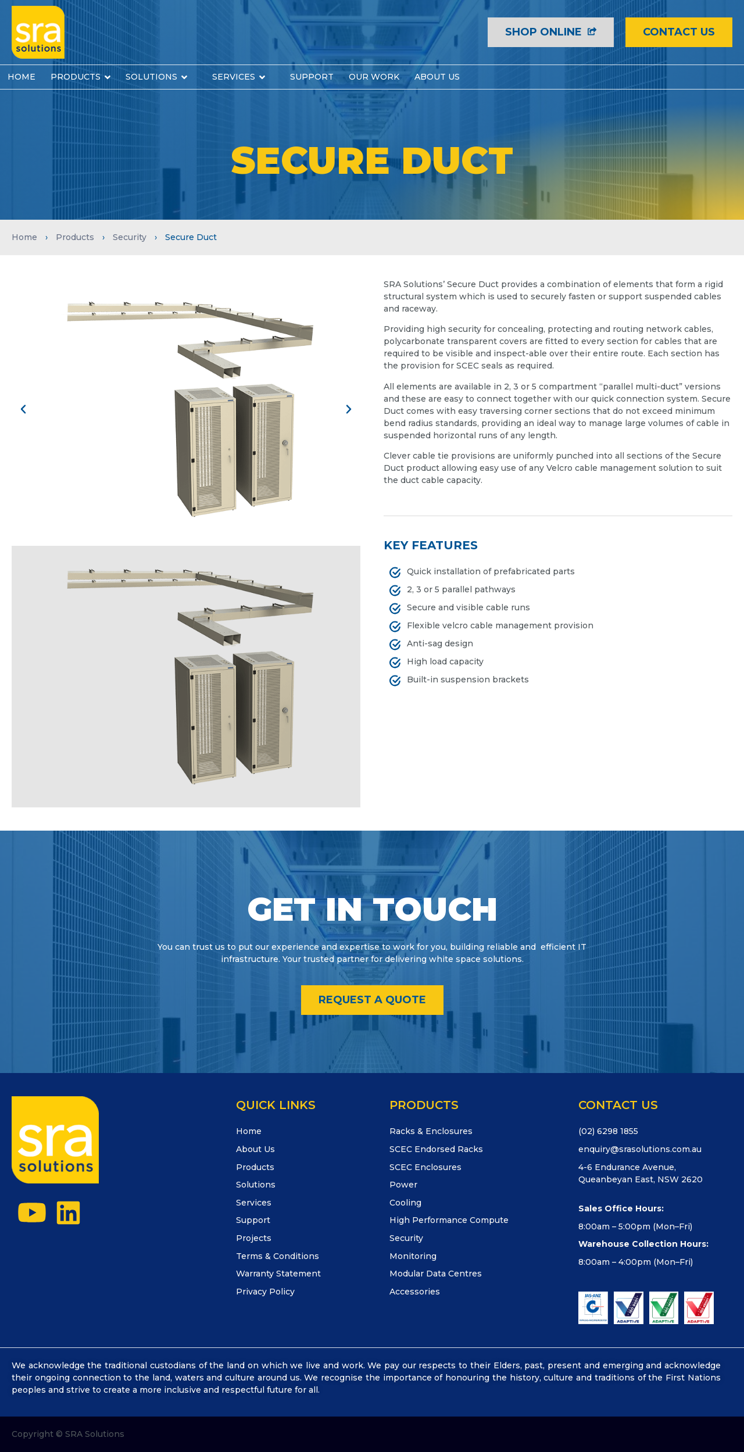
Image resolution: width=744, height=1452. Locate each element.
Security (129, 237)
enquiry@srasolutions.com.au (640, 1149)
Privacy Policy (265, 1291)
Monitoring (413, 1256)
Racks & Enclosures (431, 1131)
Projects (253, 1238)
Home (24, 237)
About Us (255, 1149)
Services (253, 1202)
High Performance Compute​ (449, 1220)
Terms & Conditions (277, 1256)
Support (253, 1220)
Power (403, 1184)
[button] (23, 409)
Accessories (414, 1291)
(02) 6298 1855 (608, 1131)
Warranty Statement (278, 1273)
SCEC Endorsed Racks (436, 1149)
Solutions (256, 1184)
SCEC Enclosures (425, 1167)
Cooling (405, 1202)
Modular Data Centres (435, 1273)
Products (75, 237)
